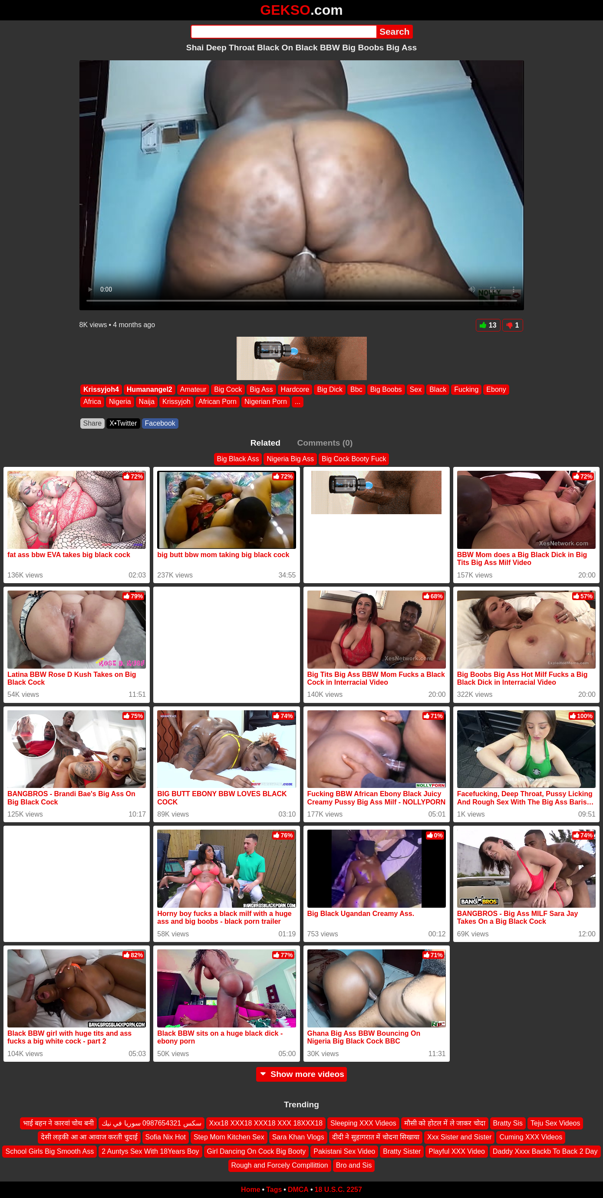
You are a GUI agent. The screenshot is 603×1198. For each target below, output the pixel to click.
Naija (146, 402)
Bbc (356, 389)
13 (488, 325)
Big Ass (261, 389)
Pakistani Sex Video (344, 1151)
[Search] (284, 32)
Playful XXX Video (456, 1151)
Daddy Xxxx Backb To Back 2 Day (545, 1151)
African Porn (217, 402)
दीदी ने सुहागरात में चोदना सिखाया (375, 1137)
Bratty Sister (402, 1151)
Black (437, 389)
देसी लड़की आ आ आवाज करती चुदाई (89, 1137)
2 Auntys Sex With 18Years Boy (150, 1151)
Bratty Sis (508, 1123)
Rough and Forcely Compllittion (279, 1165)
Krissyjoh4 (101, 389)
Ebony (496, 389)
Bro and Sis (354, 1165)
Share (92, 423)
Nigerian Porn (265, 402)
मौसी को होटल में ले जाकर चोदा (444, 1123)
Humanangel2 (149, 389)
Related (265, 442)
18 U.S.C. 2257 (338, 1189)
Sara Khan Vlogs (298, 1137)
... (297, 402)
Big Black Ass (238, 459)
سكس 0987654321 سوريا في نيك (151, 1123)
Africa (92, 402)
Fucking (466, 389)
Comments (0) (325, 442)
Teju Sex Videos (555, 1123)
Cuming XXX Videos (530, 1137)
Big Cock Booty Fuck (354, 459)
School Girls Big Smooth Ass (49, 1151)
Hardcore (294, 389)
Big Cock (228, 389)
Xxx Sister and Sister (459, 1137)
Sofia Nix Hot (165, 1137)
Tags (274, 1189)
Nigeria (120, 402)
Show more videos (301, 1074)
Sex (415, 389)
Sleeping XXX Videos (363, 1123)
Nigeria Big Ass (290, 459)
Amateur (193, 389)
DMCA (298, 1189)
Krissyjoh (176, 402)
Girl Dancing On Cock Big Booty (256, 1151)
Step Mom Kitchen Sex (229, 1137)
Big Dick (330, 389)
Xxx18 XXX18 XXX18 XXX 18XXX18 (266, 1123)
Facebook (160, 423)
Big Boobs (386, 389)
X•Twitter (123, 423)
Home (250, 1189)
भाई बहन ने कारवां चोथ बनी (58, 1123)
